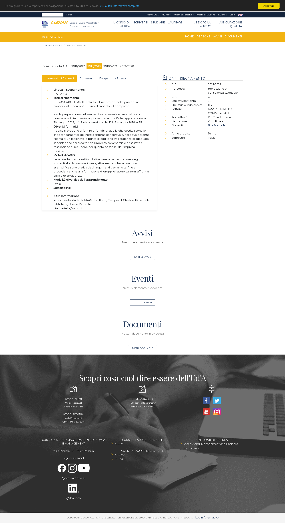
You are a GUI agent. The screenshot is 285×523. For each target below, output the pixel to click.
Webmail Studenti (205, 14)
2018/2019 (110, 66)
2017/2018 (94, 66)
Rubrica (222, 14)
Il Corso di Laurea (121, 24)
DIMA (119, 459)
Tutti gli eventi (142, 302)
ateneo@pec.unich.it (145, 402)
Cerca (69, 14)
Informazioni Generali (59, 78)
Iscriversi (140, 22)
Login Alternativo (207, 517)
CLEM (119, 444)
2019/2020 (127, 66)
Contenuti (86, 78)
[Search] (52, 15)
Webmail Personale (183, 14)
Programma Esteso (112, 78)
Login (233, 14)
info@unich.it (146, 399)
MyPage (166, 14)
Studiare (158, 22)
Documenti (233, 36)
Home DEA (153, 14)
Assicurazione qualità (230, 24)
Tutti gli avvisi (142, 257)
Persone (203, 36)
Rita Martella (216, 125)
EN (240, 14)
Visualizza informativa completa (120, 6)
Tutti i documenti (142, 348)
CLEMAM (121, 454)
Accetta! (269, 6)
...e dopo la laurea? (202, 24)
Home (189, 36)
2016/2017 (78, 66)
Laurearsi (175, 22)
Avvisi (217, 36)
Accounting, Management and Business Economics (211, 446)
